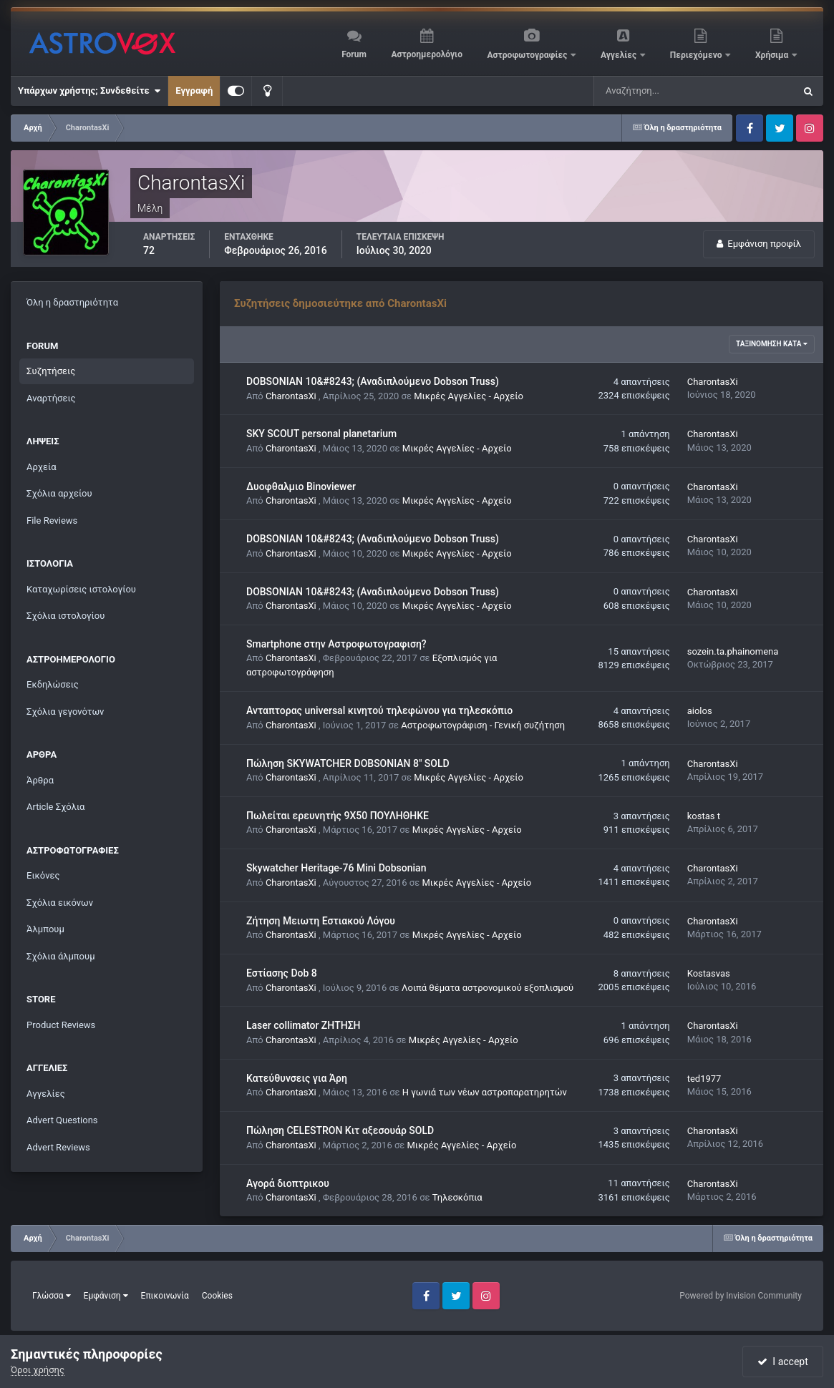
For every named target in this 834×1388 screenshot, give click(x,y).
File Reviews (51, 520)
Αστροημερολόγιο (426, 54)
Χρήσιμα (772, 55)
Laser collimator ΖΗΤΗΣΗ (303, 1025)
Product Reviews (60, 1025)
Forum (354, 54)
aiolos (699, 710)
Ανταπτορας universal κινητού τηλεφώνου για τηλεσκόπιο (379, 710)
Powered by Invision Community (740, 1296)
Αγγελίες (620, 55)
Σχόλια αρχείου (59, 493)
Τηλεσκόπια (457, 1197)
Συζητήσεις (50, 371)
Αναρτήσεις (51, 398)
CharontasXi (291, 396)
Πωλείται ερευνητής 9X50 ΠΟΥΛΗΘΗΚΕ (337, 815)
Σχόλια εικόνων (59, 902)
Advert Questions (62, 1120)
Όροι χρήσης (37, 1369)
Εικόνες (42, 875)
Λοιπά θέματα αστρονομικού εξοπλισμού (487, 987)
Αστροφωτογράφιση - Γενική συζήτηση (483, 725)
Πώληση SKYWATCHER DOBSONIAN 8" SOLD (348, 763)
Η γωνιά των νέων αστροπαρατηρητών (484, 1092)
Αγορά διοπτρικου (287, 1183)
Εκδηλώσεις (52, 684)
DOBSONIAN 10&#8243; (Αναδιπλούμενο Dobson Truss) (372, 381)
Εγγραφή (194, 90)
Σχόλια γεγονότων (65, 711)
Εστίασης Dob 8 (281, 973)
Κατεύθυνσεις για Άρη (296, 1078)
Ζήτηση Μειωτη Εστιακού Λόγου (320, 921)
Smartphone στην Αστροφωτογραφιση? (336, 644)
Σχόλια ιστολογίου (65, 615)
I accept (782, 1361)
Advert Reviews (58, 1147)
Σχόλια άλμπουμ (60, 956)
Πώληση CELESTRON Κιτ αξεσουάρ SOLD (340, 1130)
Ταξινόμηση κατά (772, 344)
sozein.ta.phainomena (733, 651)
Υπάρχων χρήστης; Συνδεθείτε (89, 91)
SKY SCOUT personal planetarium (321, 433)
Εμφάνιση (106, 1296)
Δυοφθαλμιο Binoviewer (301, 486)
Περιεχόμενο (697, 55)
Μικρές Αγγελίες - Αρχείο (468, 396)
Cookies (217, 1296)
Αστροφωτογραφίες (529, 55)
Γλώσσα (51, 1296)
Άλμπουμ (45, 929)
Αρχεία (41, 466)
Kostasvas (708, 973)
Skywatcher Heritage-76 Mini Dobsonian (336, 868)
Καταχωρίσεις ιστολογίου (81, 589)
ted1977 (704, 1078)
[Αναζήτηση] (665, 91)
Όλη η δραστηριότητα (72, 302)
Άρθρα (40, 780)
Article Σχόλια (55, 806)
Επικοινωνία (165, 1296)
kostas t (703, 816)
